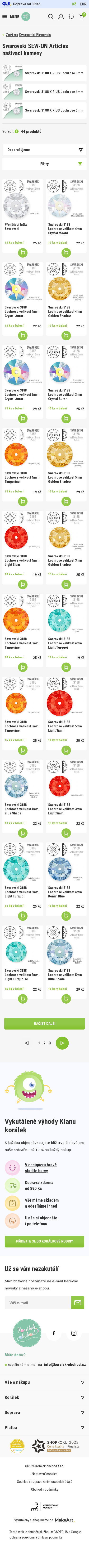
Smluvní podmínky (50, 1537)
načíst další (44, 1024)
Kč (74, 4)
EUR (83, 4)
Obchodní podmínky (44, 1489)
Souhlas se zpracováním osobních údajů (44, 1482)
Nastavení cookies (44, 1474)
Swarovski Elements (35, 34)
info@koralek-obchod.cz (65, 1364)
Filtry (61, 163)
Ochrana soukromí (22, 1537)
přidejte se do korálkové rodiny (44, 1241)
